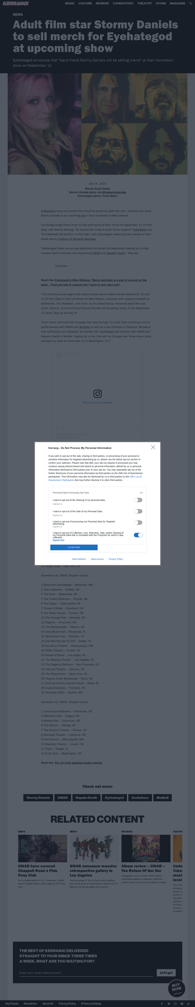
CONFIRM (74, 547)
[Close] (154, 448)
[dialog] (98, 503)
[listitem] (97, 492)
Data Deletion (79, 559)
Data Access (97, 559)
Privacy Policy (116, 559)
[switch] (138, 500)
